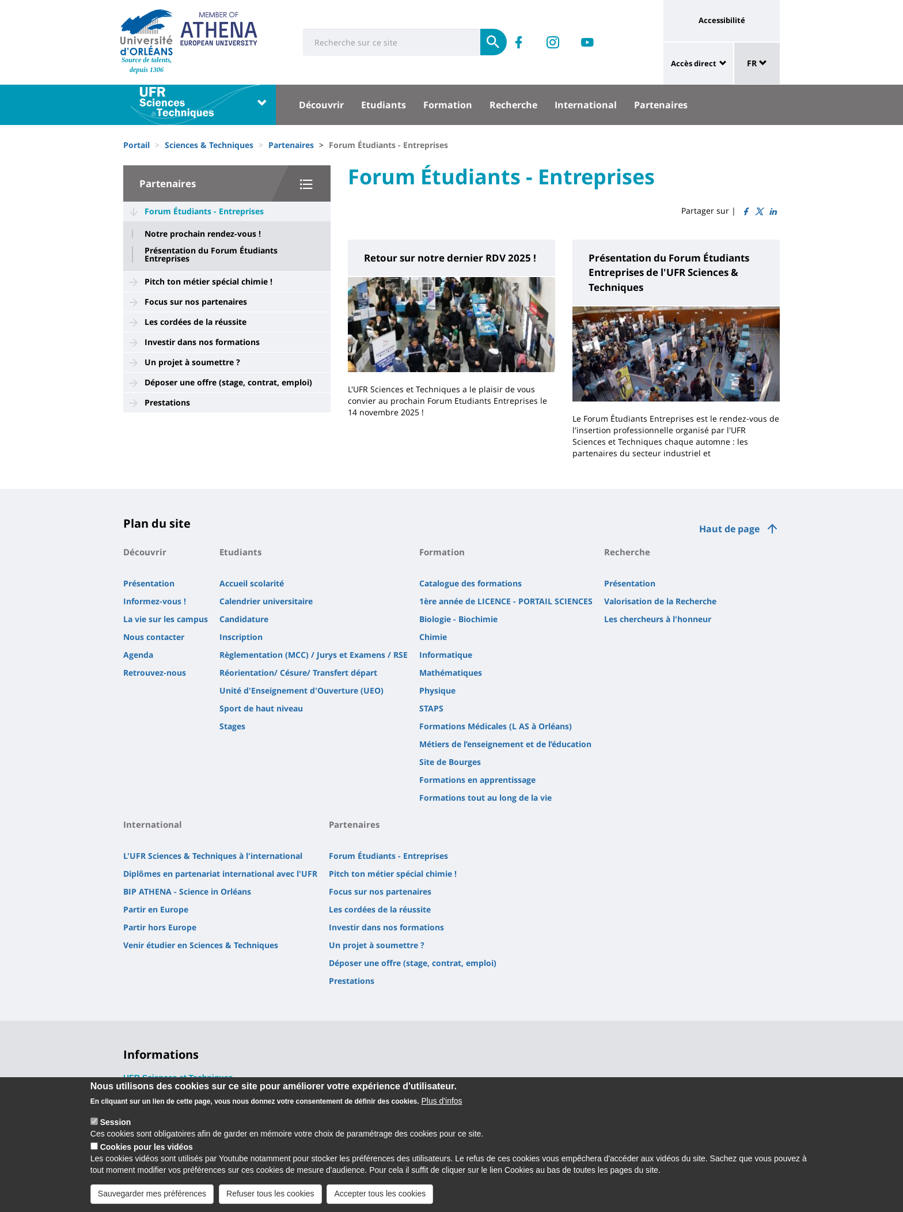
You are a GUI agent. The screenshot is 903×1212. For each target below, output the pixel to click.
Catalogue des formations (470, 583)
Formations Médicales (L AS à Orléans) (495, 726)
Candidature (243, 618)
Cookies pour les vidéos (146, 1152)
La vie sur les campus (165, 618)
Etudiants (383, 105)
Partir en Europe (155, 909)
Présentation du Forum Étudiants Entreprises (211, 255)
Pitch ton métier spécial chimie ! (208, 281)
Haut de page (729, 528)
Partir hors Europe (159, 927)
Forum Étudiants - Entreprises (204, 211)
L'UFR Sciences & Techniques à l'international (212, 855)
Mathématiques (450, 672)
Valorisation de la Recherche (660, 601)
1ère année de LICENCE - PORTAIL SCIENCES (506, 601)
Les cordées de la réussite (195, 321)
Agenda (138, 654)
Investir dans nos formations (202, 341)
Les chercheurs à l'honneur (657, 618)
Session (115, 1128)
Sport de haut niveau (261, 708)
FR (757, 63)
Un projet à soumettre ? (192, 362)
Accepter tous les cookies (380, 1199)
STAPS (431, 708)
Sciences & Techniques (209, 144)
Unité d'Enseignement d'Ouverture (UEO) (301, 690)
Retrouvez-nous (154, 672)
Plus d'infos (441, 1106)
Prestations (167, 402)
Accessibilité (722, 20)
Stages (232, 726)
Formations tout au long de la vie (485, 797)
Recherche (513, 105)
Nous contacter (153, 636)
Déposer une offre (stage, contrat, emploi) (228, 382)
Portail (136, 144)
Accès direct (693, 63)
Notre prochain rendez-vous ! (203, 234)
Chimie (433, 636)
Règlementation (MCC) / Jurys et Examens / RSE (313, 654)
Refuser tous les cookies (270, 1199)
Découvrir (321, 105)
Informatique (445, 654)
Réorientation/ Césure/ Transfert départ (298, 672)
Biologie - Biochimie (458, 618)
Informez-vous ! (154, 601)
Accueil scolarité (251, 583)
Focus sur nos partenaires (196, 301)
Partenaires (661, 105)
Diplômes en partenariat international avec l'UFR (220, 873)
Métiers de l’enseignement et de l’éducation (505, 743)
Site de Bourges (450, 761)
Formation (447, 105)
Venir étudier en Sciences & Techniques (200, 945)
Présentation (148, 583)
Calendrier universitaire (266, 601)
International (586, 105)
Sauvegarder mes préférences (152, 1199)
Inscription (241, 636)
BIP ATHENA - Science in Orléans (187, 891)
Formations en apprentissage (477, 779)
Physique (437, 690)
